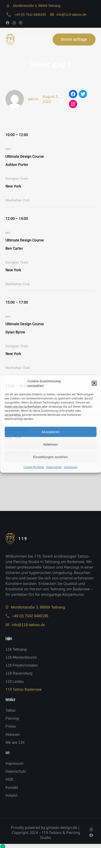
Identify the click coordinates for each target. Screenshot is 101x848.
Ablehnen (50, 444)
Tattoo (10, 710)
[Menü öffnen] (46, 39)
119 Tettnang (16, 649)
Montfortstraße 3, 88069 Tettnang (36, 6)
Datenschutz (54, 467)
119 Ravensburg (18, 673)
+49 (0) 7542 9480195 (30, 14)
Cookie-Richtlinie (33, 467)
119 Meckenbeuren (21, 657)
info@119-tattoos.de (72, 14)
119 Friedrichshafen (21, 665)
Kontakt (11, 788)
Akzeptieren (50, 432)
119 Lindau (14, 681)
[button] (94, 383)
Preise (10, 726)
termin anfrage (74, 39)
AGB (9, 779)
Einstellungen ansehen (50, 457)
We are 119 (14, 742)
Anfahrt (11, 795)
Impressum (70, 467)
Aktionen (12, 734)
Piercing (12, 718)
